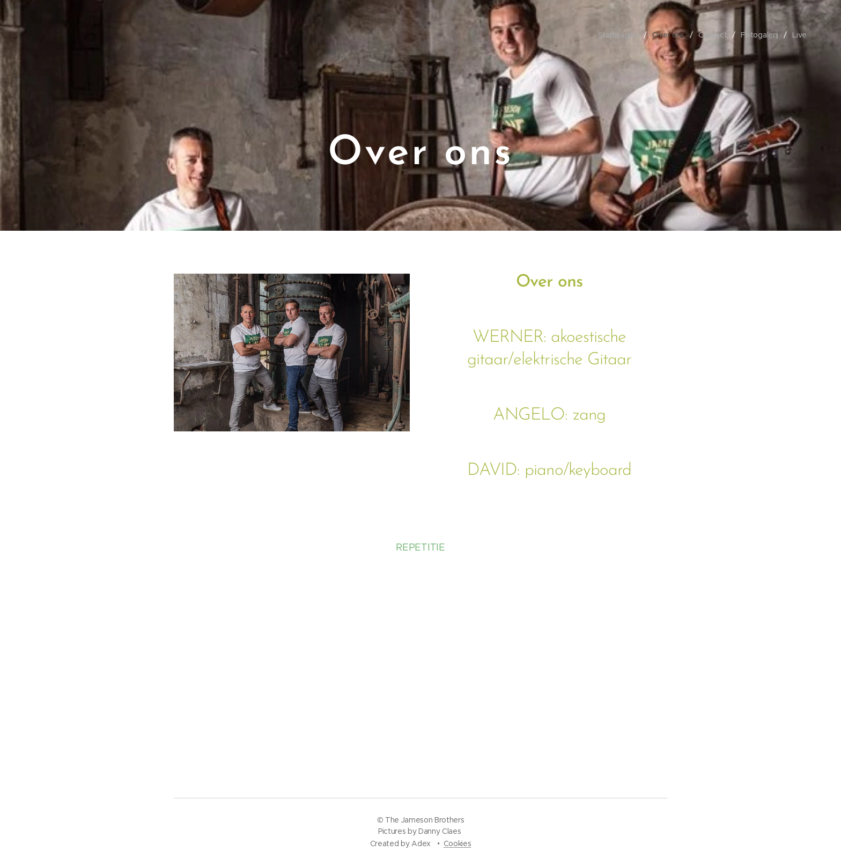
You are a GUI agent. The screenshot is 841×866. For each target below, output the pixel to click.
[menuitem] (616, 34)
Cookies (457, 843)
